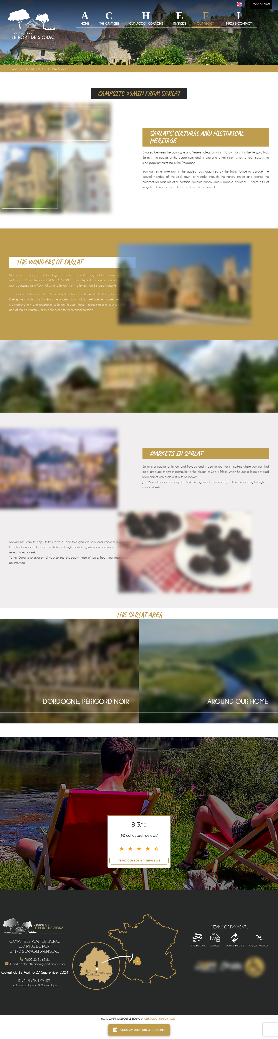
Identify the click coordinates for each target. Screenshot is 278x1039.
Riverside (179, 23)
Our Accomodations (146, 23)
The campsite (109, 23)
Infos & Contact (238, 23)
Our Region (206, 23)
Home (85, 23)
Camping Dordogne (26, 68)
